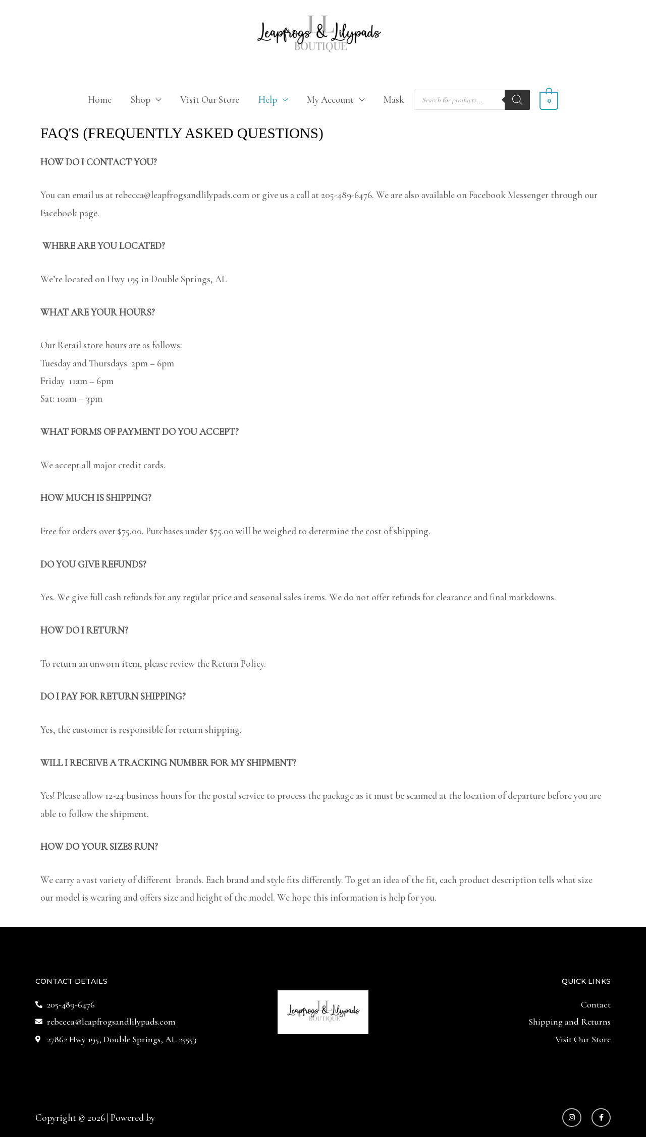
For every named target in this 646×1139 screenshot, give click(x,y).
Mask (394, 99)
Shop (141, 99)
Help (268, 99)
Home (100, 99)
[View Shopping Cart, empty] (548, 99)
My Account (330, 99)
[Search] (517, 100)
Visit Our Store (210, 99)
